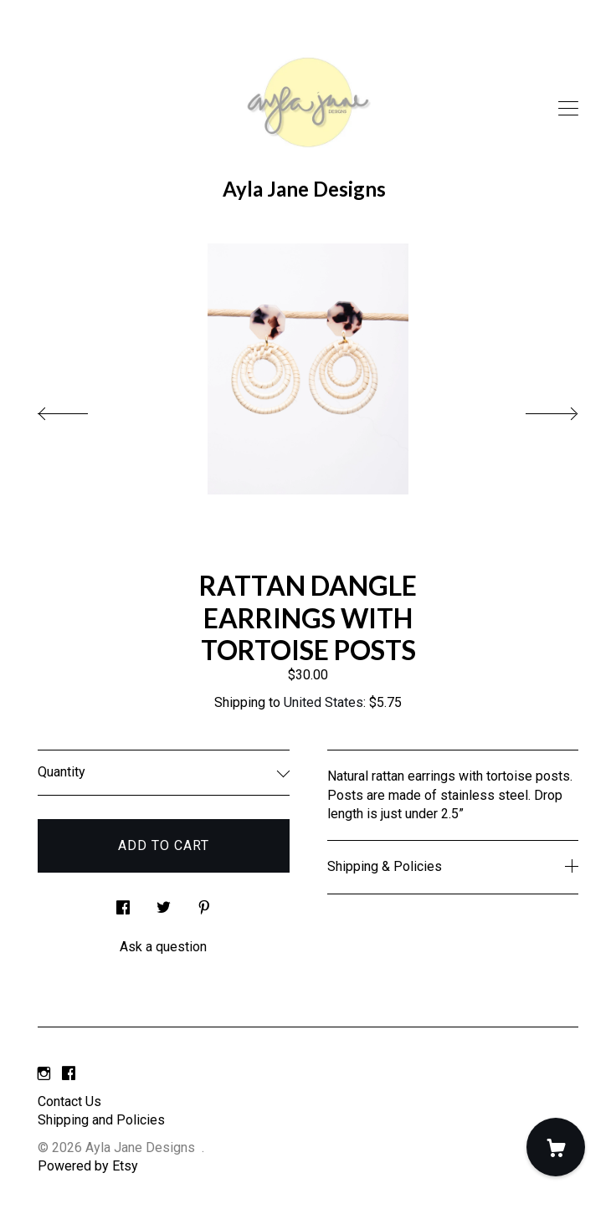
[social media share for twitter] (164, 903)
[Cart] (555, 1147)
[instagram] (44, 1074)
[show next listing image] (536, 409)
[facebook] (68, 1074)
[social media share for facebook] (123, 903)
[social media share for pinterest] (204, 903)
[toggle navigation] (568, 108)
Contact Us (69, 1101)
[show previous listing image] (79, 409)
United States (323, 702)
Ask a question (163, 947)
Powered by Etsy (88, 1166)
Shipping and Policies (101, 1120)
